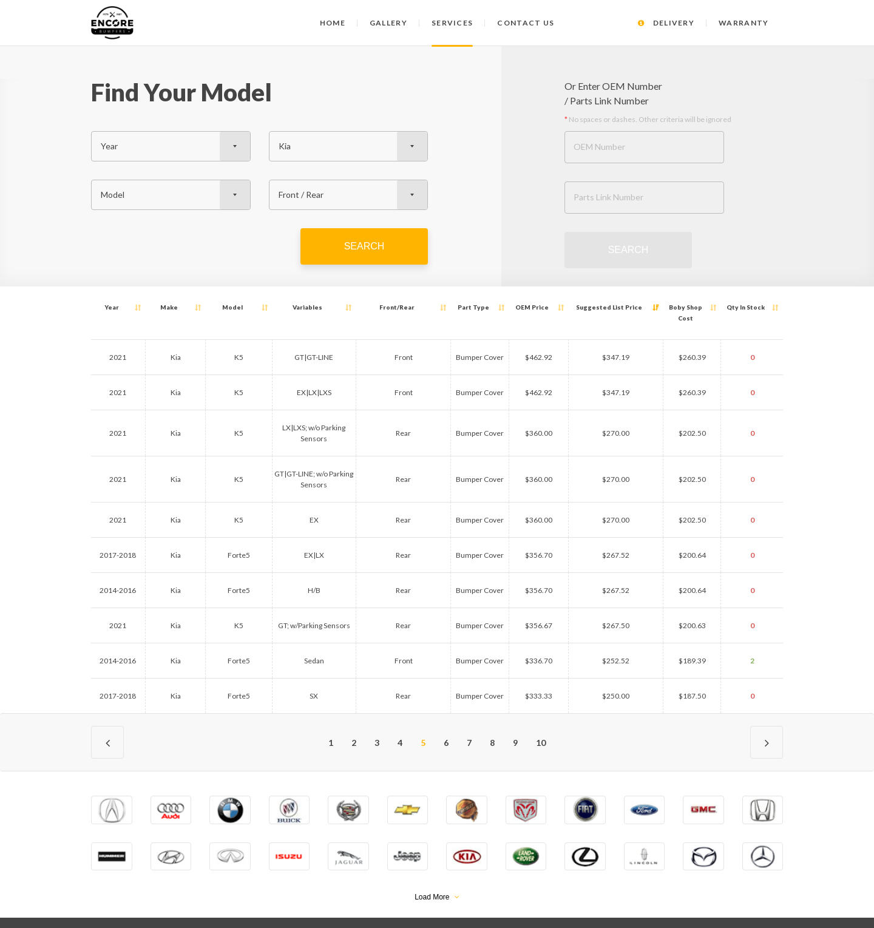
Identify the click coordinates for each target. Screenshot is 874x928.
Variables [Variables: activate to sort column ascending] (281, 307)
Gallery (388, 22)
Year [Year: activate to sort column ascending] (108, 307)
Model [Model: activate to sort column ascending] (191, 307)
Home (332, 22)
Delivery (666, 22)
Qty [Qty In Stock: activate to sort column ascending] (744, 307)
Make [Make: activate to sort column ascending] (151, 307)
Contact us (525, 22)
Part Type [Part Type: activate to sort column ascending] (441, 307)
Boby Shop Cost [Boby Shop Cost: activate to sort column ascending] (671, 307)
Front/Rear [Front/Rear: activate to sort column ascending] (380, 307)
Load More (437, 864)
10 (541, 710)
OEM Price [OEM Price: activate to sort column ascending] (501, 307)
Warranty (743, 22)
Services (452, 22)
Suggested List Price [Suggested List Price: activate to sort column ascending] (581, 307)
